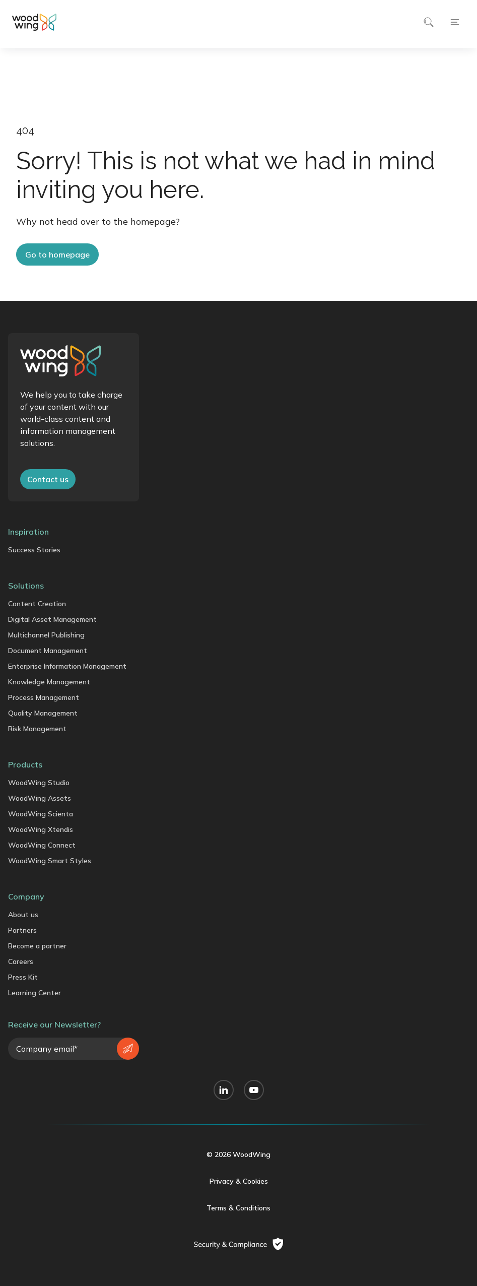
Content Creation (37, 603)
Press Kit (23, 977)
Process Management (43, 697)
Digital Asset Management (52, 619)
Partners (22, 930)
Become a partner (37, 945)
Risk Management (37, 728)
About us (23, 914)
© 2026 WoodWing (238, 1154)
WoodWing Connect (42, 845)
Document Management (47, 650)
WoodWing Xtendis (40, 829)
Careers (20, 961)
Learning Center (34, 992)
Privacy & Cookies (239, 1181)
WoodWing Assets (39, 798)
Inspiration (28, 532)
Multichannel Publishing (46, 634)
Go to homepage (57, 254)
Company (26, 896)
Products (25, 764)
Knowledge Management (49, 681)
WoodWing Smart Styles (49, 860)
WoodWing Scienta (40, 813)
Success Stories (34, 549)
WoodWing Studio (39, 782)
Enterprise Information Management (67, 666)
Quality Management (43, 713)
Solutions (26, 586)
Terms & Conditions (238, 1207)
